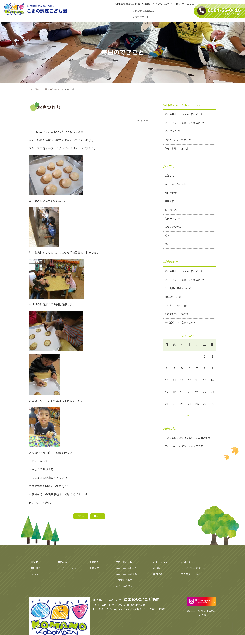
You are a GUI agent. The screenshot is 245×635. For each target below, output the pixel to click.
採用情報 (158, 575)
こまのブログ (161, 563)
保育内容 (63, 563)
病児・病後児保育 (126, 587)
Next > (99, 517)
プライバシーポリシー (194, 569)
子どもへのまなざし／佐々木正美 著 (187, 465)
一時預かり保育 (125, 581)
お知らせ (158, 569)
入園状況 (94, 569)
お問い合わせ (189, 563)
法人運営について (192, 575)
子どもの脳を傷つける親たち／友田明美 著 (189, 453)
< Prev (79, 517)
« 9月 (188, 429)
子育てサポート (125, 563)
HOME (35, 563)
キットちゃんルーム (128, 569)
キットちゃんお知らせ (129, 575)
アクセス (36, 575)
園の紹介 (36, 569)
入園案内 (94, 563)
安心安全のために (68, 569)
